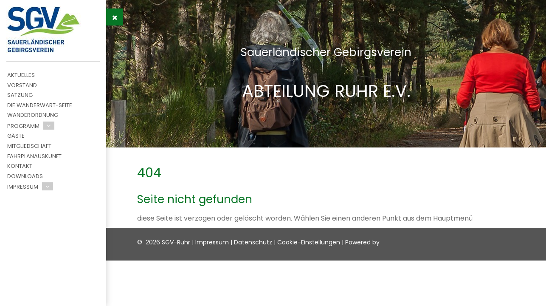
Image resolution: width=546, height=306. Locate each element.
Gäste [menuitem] (16, 136)
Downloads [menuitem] (25, 176)
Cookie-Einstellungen (308, 242)
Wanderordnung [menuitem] (32, 115)
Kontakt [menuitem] (19, 166)
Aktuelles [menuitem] (21, 75)
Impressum (212, 242)
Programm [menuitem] (23, 126)
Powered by (362, 242)
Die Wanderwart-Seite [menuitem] (39, 105)
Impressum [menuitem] (22, 187)
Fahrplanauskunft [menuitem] (34, 156)
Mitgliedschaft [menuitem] (29, 146)
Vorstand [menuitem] (22, 85)
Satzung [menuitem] (20, 95)
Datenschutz (253, 242)
